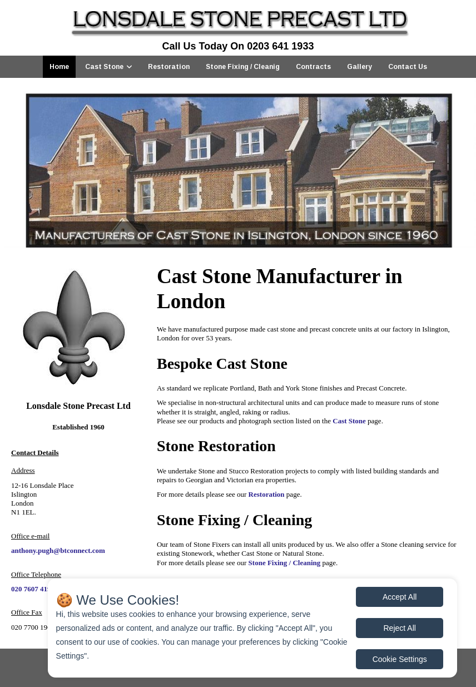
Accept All (399, 596)
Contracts (313, 67)
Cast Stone (104, 67)
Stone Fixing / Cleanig (243, 67)
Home (59, 67)
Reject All (400, 628)
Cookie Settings (400, 659)
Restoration (169, 67)
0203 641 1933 (280, 46)
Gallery (359, 67)
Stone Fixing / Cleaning (285, 563)
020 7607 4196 (32, 589)
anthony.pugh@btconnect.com (58, 550)
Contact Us (407, 67)
